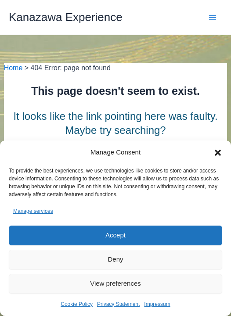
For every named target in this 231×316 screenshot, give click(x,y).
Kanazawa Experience (66, 17)
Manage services (33, 211)
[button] (217, 152)
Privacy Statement (118, 304)
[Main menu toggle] (212, 17)
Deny (115, 259)
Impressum (157, 304)
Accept (115, 235)
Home (13, 68)
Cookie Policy (77, 304)
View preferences (115, 283)
